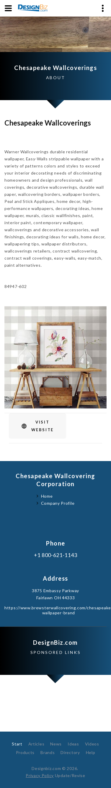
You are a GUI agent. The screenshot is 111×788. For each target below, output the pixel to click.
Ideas (73, 743)
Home (47, 496)
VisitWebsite (42, 426)
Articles (36, 743)
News (56, 743)
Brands (47, 752)
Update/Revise (70, 775)
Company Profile (58, 503)
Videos (92, 743)
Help (90, 752)
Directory (70, 752)
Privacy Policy (40, 775)
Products (25, 752)
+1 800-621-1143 (55, 555)
